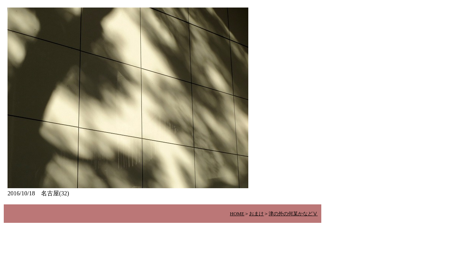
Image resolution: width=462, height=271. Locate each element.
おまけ (256, 213)
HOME (237, 213)
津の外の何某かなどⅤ (293, 213)
